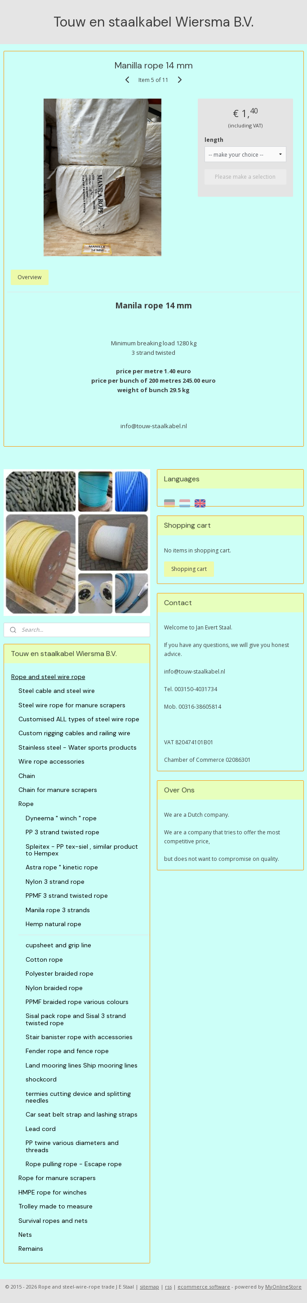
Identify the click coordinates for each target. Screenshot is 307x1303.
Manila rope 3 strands (58, 910)
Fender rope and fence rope (67, 1051)
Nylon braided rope (54, 988)
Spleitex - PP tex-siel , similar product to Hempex (82, 849)
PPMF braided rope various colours (77, 1002)
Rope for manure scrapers (57, 1178)
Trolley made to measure (55, 1206)
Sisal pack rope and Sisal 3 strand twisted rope (76, 1019)
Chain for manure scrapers (57, 790)
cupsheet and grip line (58, 945)
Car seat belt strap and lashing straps (82, 1114)
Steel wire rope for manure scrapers (71, 705)
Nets (25, 1235)
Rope (26, 804)
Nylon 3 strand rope (55, 882)
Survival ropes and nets (53, 1221)
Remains (30, 1248)
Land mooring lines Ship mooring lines (82, 1065)
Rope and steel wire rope (48, 677)
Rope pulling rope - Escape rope (74, 1164)
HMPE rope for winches (52, 1192)
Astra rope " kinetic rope (62, 867)
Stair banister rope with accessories (79, 1037)
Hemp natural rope (53, 924)
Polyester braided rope (59, 973)
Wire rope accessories (51, 761)
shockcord (41, 1079)
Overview (29, 277)
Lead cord (41, 1129)
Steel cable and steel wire (56, 691)
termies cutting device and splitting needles (78, 1097)
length (214, 139)
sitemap (149, 1286)
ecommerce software (204, 1286)
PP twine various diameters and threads (72, 1146)
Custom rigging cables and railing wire (74, 733)
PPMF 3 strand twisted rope (67, 895)
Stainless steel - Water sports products (77, 747)
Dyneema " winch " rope (61, 818)
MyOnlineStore (283, 1286)
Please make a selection (245, 176)
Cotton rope (44, 959)
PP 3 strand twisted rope (62, 832)
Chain (26, 776)
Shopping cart (189, 569)
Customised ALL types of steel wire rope (78, 719)
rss (168, 1286)
